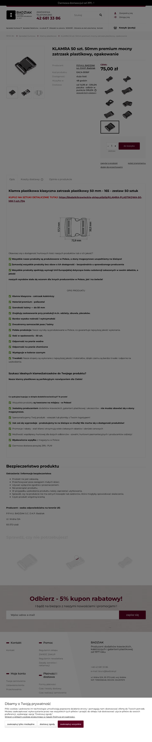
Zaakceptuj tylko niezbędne (20, 724)
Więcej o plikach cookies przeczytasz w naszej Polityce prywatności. (40, 716)
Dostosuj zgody (47, 724)
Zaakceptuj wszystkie (70, 724)
